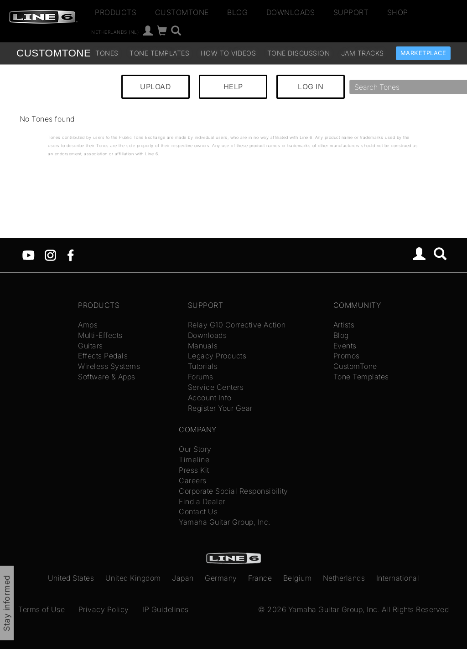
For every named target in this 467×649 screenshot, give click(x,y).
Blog (237, 12)
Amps (88, 324)
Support (351, 12)
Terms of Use (41, 609)
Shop (397, 12)
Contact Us (198, 511)
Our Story (195, 449)
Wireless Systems (109, 366)
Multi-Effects (100, 335)
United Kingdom (133, 578)
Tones (107, 53)
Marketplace (423, 53)
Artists (344, 324)
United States (71, 578)
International (398, 578)
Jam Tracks (362, 53)
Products (115, 12)
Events (345, 345)
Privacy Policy (103, 609)
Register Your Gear (220, 408)
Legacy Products (217, 355)
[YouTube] (28, 254)
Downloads (290, 12)
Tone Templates (159, 53)
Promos (346, 355)
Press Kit (194, 470)
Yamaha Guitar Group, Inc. (224, 521)
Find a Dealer (202, 501)
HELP (233, 86)
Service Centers (216, 387)
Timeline (194, 459)
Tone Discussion (298, 53)
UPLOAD (155, 86)
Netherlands (344, 578)
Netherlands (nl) (115, 32)
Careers (193, 480)
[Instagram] (50, 254)
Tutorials (203, 366)
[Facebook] (70, 254)
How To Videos (228, 53)
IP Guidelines (165, 609)
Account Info (210, 397)
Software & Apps (106, 376)
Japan (183, 578)
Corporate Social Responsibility (233, 491)
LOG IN (310, 86)
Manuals (203, 345)
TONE (53, 53)
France (260, 578)
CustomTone (182, 12)
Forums (200, 376)
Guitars (90, 345)
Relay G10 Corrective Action (237, 324)
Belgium (297, 578)
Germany (221, 578)
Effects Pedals (103, 355)
